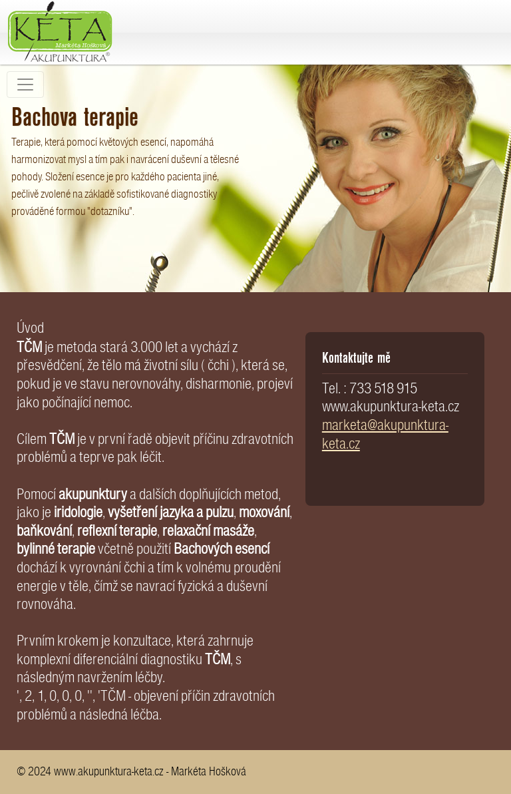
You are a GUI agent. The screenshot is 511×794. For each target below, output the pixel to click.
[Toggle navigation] (25, 84)
